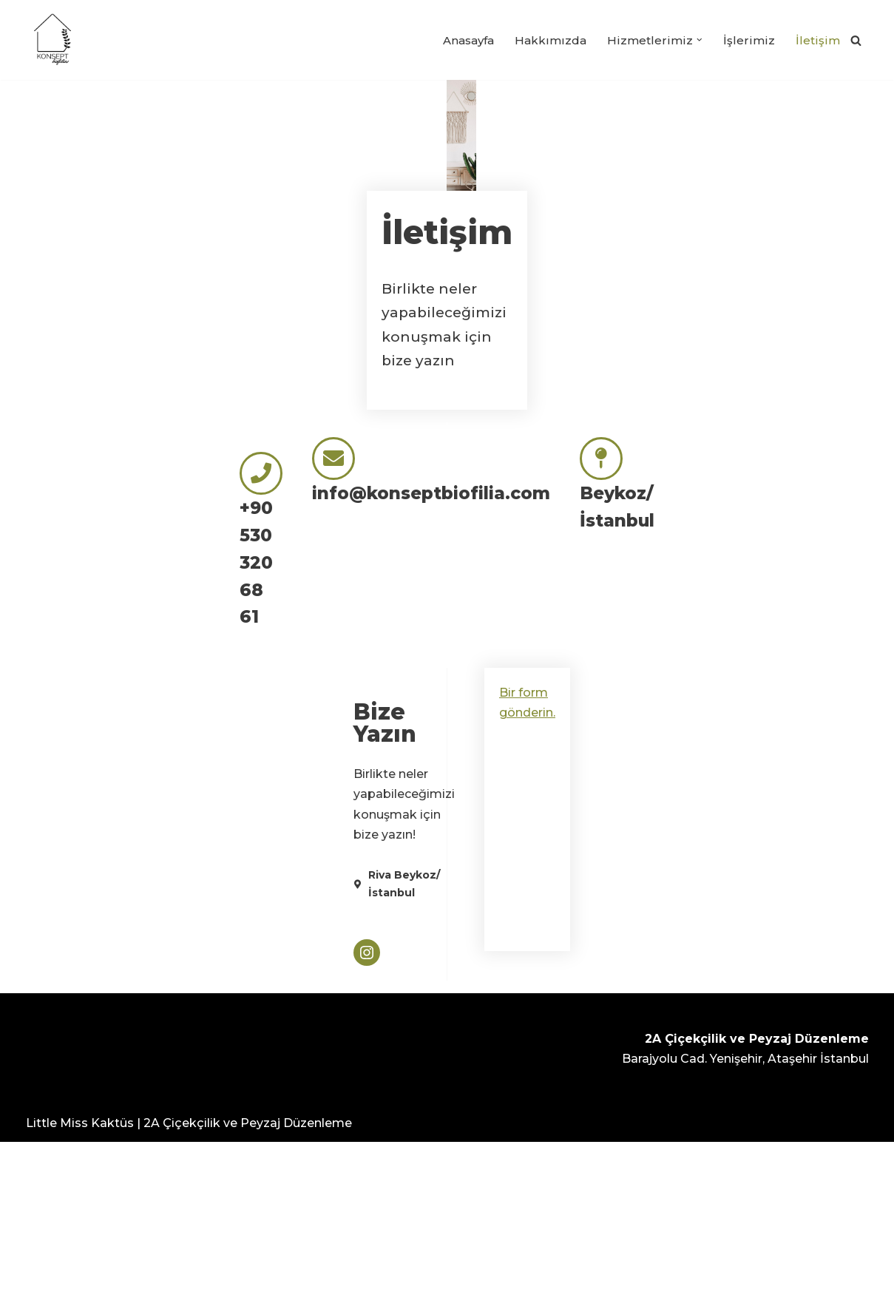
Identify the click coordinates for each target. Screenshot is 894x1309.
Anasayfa (469, 40)
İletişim (818, 40)
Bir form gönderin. (545, 915)
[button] (702, 40)
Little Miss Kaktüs (80, 1290)
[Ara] (855, 40)
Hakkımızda (554, 40)
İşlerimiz (751, 40)
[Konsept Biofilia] (52, 40)
